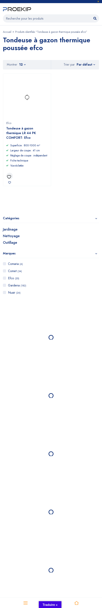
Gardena (17, 285)
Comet (15, 271)
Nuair (14, 292)
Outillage (10, 242)
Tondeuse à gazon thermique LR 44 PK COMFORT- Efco (21, 133)
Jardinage (10, 229)
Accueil (7, 32)
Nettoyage (11, 236)
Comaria (15, 264)
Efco (13, 278)
